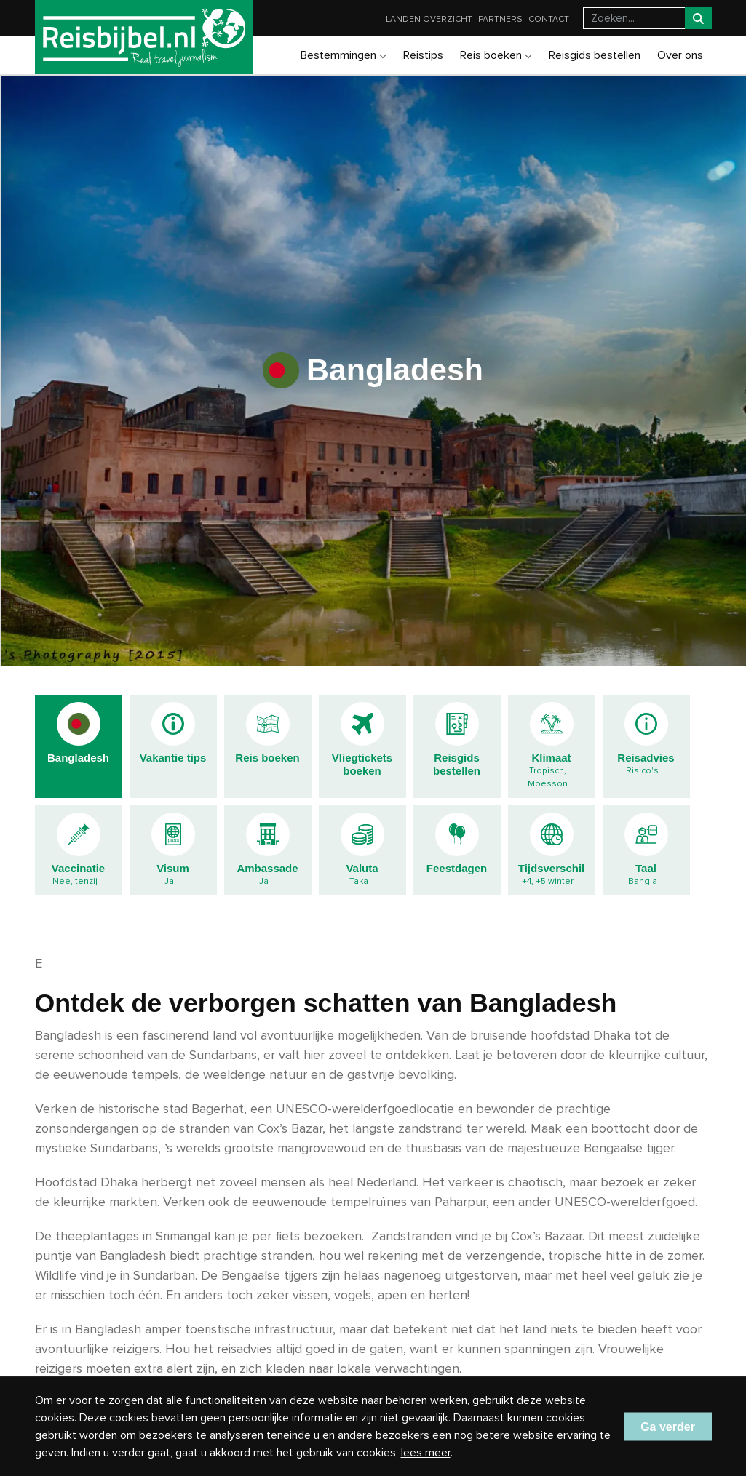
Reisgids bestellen (594, 55)
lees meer (426, 1452)
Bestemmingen (343, 55)
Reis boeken (496, 55)
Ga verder (667, 1426)
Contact (548, 19)
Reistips (423, 55)
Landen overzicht (429, 19)
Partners (500, 19)
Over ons (680, 55)
